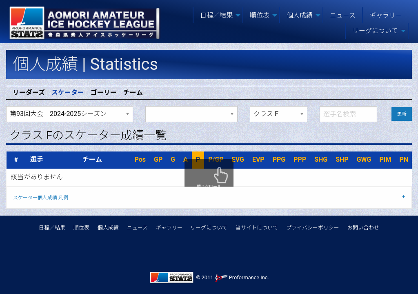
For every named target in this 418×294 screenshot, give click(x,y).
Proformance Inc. (242, 277)
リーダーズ (29, 92)
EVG (238, 159)
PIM (385, 159)
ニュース (137, 228)
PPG (279, 159)
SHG (320, 159)
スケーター (67, 92)
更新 (402, 114)
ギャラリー (169, 228)
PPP (299, 159)
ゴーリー (104, 92)
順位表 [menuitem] (259, 15)
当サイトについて (257, 228)
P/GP (215, 159)
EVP (258, 159)
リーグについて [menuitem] (375, 31)
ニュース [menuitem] (343, 15)
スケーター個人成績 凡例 (40, 197)
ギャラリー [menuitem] (385, 15)
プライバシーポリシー (312, 228)
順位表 (81, 228)
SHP (342, 159)
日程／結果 (52, 228)
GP (158, 159)
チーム (133, 92)
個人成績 (108, 228)
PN (403, 159)
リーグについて (208, 228)
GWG (364, 159)
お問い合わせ (363, 228)
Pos (140, 159)
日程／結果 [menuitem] (216, 15)
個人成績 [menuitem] (300, 15)
